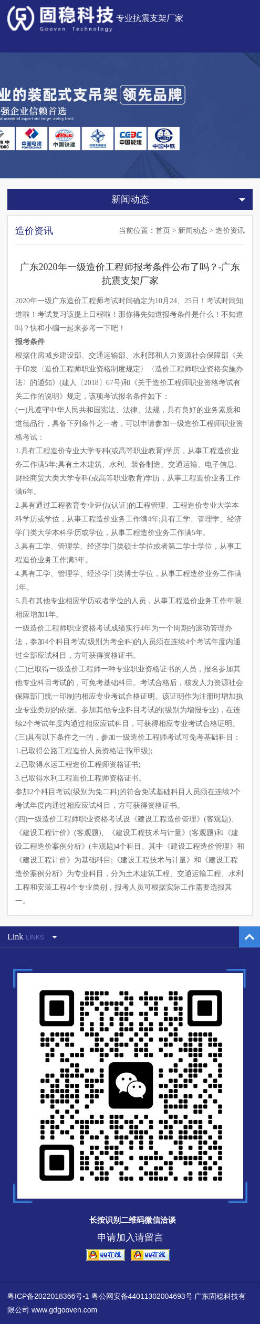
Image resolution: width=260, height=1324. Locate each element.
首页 (162, 230)
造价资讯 (230, 230)
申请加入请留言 (130, 1237)
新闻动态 (192, 230)
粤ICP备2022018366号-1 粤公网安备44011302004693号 (100, 1296)
